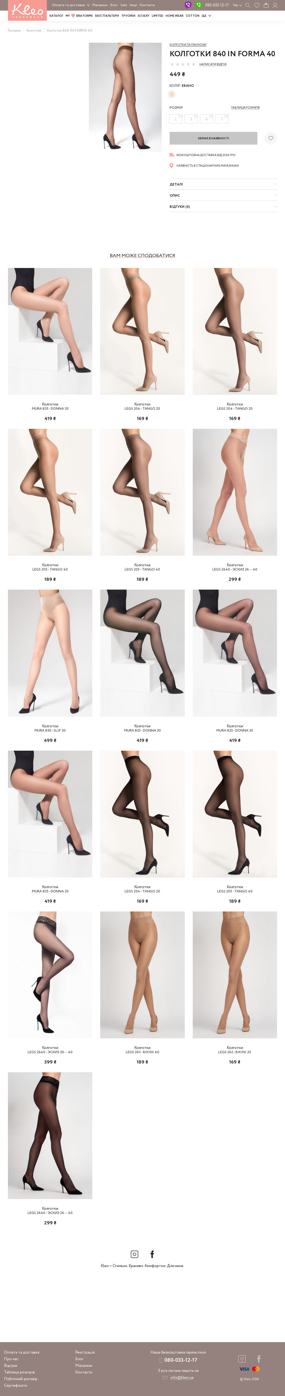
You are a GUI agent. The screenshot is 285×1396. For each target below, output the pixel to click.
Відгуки (10, 1366)
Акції (133, 5)
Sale (123, 5)
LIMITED (157, 16)
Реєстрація (85, 1352)
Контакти (147, 5)
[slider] (183, 64)
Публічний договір (20, 1379)
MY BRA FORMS (79, 16)
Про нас (11, 1359)
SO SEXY (143, 16)
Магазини (99, 5)
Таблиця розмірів (19, 1372)
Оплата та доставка (68, 5)
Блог (114, 5)
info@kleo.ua (182, 1377)
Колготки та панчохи (188, 45)
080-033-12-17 (217, 5)
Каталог (56, 16)
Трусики (128, 16)
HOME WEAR (174, 16)
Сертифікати (15, 1386)
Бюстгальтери (107, 16)
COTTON (192, 16)
